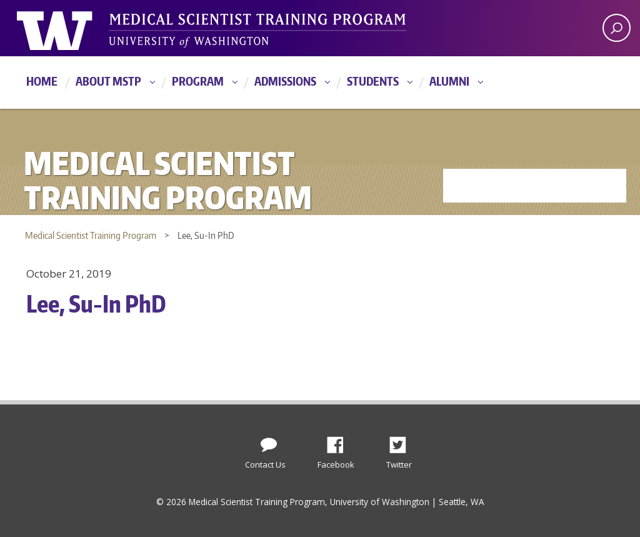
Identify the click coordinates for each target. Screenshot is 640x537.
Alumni (449, 81)
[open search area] (616, 28)
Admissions (285, 81)
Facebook (340, 441)
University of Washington (68, 28)
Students (373, 81)
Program (198, 81)
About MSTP (108, 81)
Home (42, 81)
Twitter (402, 441)
